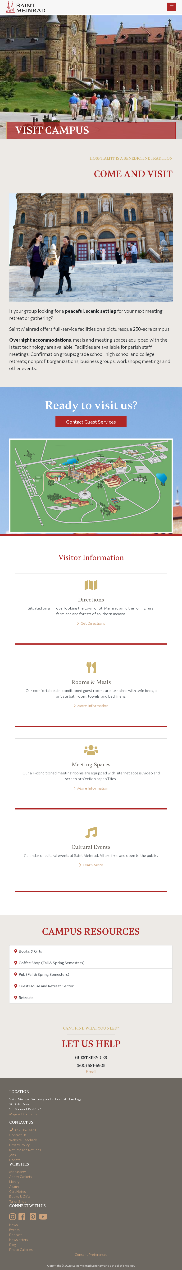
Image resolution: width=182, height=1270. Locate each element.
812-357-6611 (22, 1130)
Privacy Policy (19, 1145)
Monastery (17, 1172)
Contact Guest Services (91, 422)
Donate (15, 1160)
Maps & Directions (23, 1114)
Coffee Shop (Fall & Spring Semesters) (49, 962)
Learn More (91, 865)
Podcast (15, 1235)
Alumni (14, 1186)
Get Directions (91, 623)
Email (91, 1071)
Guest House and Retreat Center (44, 986)
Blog (12, 1245)
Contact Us (18, 1135)
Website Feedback (23, 1140)
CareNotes (17, 1191)
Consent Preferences (91, 1254)
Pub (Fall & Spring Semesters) (41, 974)
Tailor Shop (17, 1201)
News (13, 1225)
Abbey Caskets (20, 1177)
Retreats (23, 997)
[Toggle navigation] (171, 7)
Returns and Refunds (25, 1150)
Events (14, 1230)
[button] (21, 247)
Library (14, 1182)
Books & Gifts (28, 951)
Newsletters (18, 1240)
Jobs (12, 1155)
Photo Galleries (21, 1249)
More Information (91, 705)
